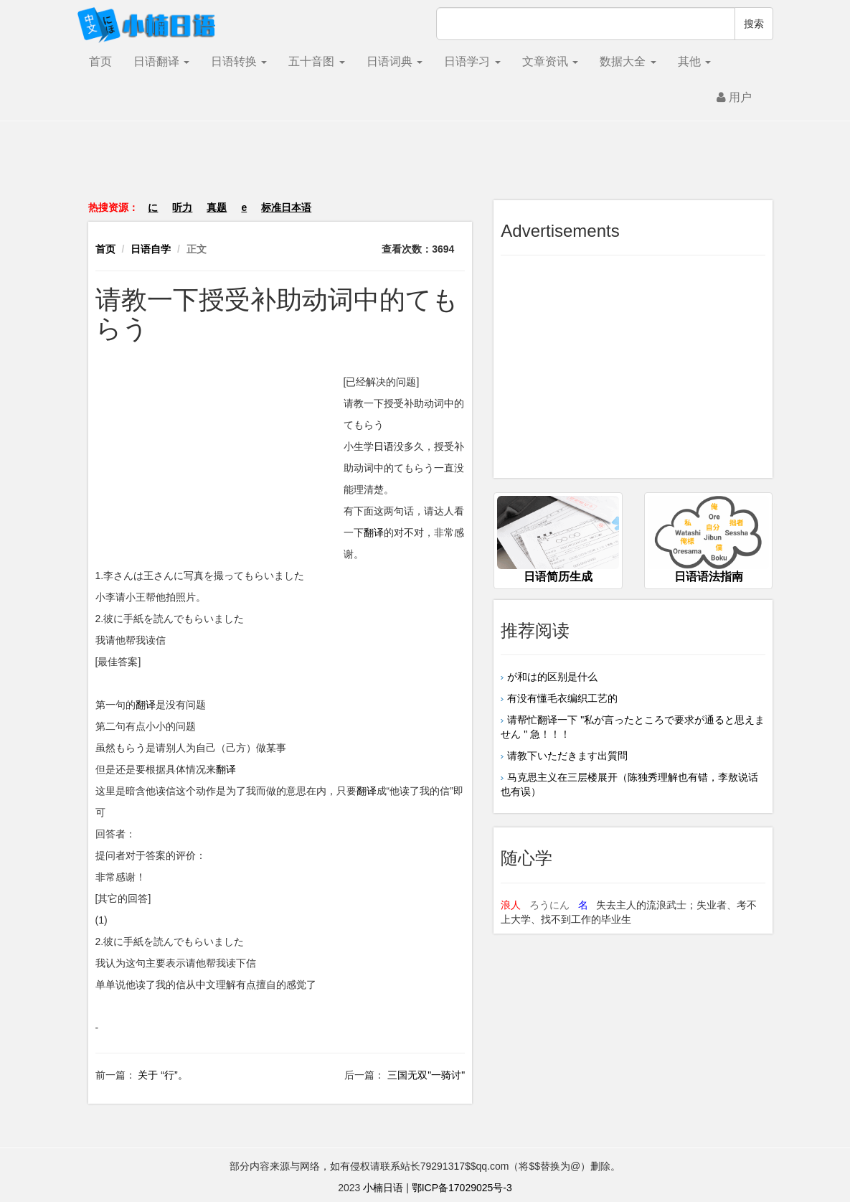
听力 (182, 207)
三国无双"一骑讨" (424, 1075)
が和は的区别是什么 (552, 676)
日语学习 (472, 61)
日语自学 (151, 249)
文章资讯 (550, 61)
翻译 (374, 532)
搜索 (754, 23)
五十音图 (316, 61)
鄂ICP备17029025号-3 (462, 1187)
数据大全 (628, 61)
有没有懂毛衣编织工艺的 (562, 698)
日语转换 (239, 61)
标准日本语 (286, 207)
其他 (694, 61)
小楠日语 (383, 1187)
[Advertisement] (425, 168)
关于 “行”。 (162, 1075)
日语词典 (394, 61)
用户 (734, 97)
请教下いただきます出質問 (567, 755)
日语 (384, 446)
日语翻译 (161, 61)
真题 (217, 207)
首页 (100, 61)
